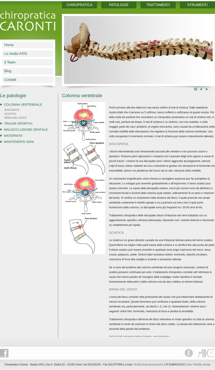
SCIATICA (10, 113)
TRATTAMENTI (158, 5)
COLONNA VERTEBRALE (23, 104)
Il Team (9, 62)
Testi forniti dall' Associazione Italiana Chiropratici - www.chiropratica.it (139, 336)
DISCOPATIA (12, 110)
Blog (7, 71)
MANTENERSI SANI (19, 141)
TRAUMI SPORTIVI (18, 123)
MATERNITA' (13, 135)
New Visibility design (198, 364)
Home (9, 45)
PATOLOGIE (119, 5)
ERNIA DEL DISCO (15, 117)
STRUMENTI (197, 5)
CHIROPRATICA (79, 5)
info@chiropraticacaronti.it (148, 364)
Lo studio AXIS (15, 53)
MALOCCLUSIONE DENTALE (26, 129)
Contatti (10, 80)
